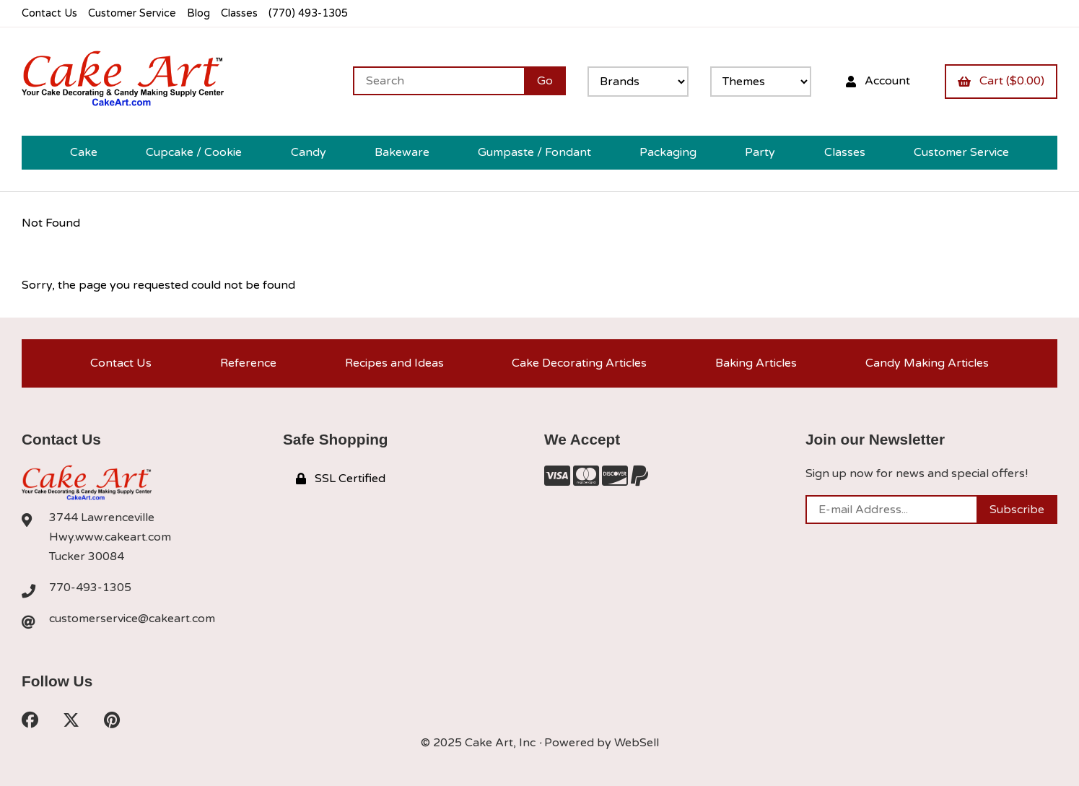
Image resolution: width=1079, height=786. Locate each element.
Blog (198, 13)
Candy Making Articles (927, 363)
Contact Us (49, 13)
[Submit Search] (545, 80)
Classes (239, 13)
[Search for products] (438, 80)
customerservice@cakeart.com (132, 618)
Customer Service (132, 13)
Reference (248, 363)
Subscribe (1017, 509)
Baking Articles (756, 363)
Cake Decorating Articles (579, 363)
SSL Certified (340, 478)
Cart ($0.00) (1001, 81)
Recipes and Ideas (394, 363)
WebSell (636, 742)
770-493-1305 (90, 587)
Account (878, 81)
